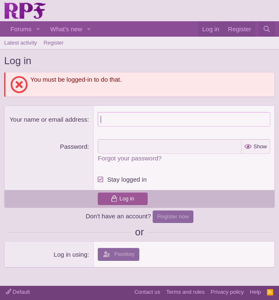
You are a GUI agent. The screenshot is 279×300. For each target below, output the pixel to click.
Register (54, 43)
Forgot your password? (129, 158)
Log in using (70, 254)
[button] (38, 29)
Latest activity (20, 43)
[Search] (267, 29)
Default (18, 292)
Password (73, 146)
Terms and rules (185, 292)
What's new (66, 28)
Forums (21, 28)
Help (255, 292)
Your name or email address (48, 119)
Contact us (147, 292)
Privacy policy (227, 292)
